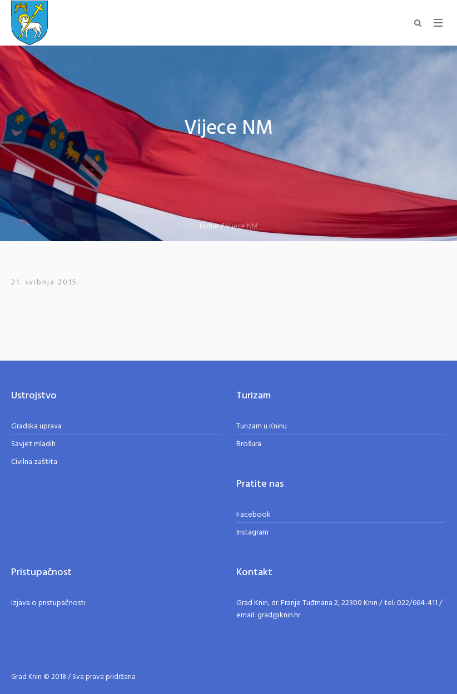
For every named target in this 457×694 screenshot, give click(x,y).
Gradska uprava (36, 426)
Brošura (248, 444)
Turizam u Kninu (261, 426)
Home (209, 226)
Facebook (253, 514)
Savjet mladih (33, 444)
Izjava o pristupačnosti (48, 603)
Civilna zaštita (34, 462)
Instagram (252, 532)
